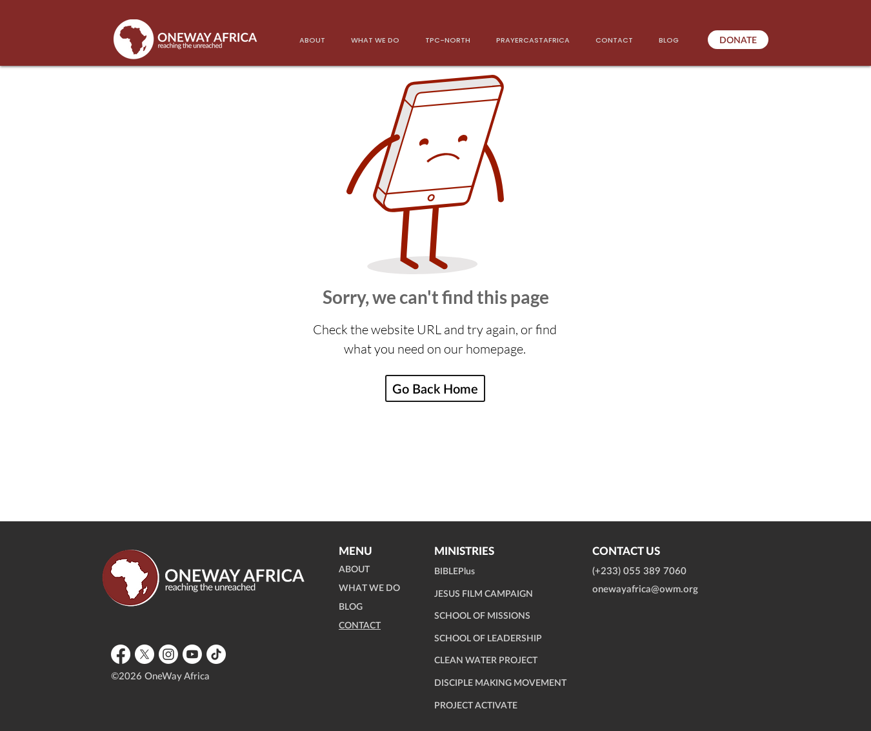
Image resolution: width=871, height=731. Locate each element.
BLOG (351, 607)
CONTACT (360, 625)
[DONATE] (738, 39)
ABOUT (354, 569)
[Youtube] (192, 654)
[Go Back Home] (435, 388)
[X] (144, 654)
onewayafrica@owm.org (645, 589)
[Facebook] (120, 654)
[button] (375, 40)
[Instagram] (168, 654)
